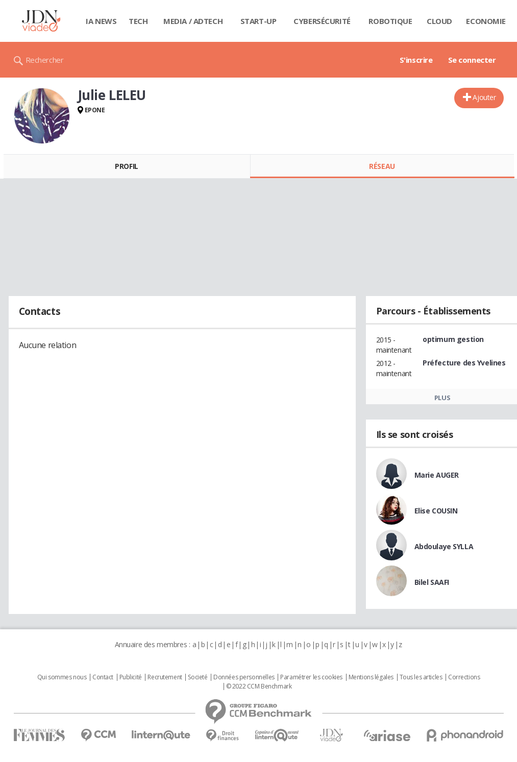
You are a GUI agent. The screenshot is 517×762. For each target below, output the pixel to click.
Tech (138, 21)
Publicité (130, 677)
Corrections (464, 677)
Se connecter (472, 60)
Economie (486, 21)
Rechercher (45, 60)
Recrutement (164, 677)
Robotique (390, 21)
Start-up (258, 21)
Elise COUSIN (436, 510)
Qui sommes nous (62, 677)
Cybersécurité (322, 21)
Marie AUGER (436, 475)
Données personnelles (244, 677)
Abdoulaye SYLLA (444, 546)
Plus (442, 397)
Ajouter (484, 97)
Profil (126, 166)
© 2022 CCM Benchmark (259, 686)
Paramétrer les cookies (311, 677)
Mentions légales (371, 677)
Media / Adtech (193, 21)
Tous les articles (421, 677)
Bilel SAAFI (431, 582)
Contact (102, 677)
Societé (197, 677)
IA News (101, 21)
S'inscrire (416, 60)
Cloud (439, 21)
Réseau (382, 166)
